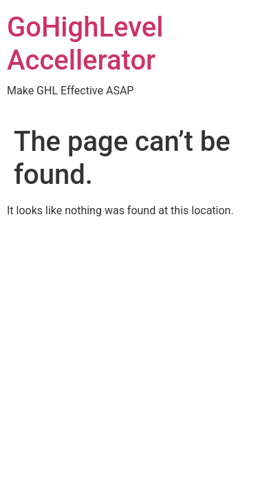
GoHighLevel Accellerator (85, 43)
